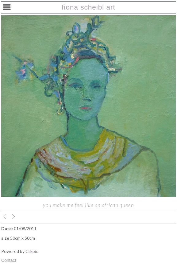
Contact (8, 260)
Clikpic (31, 251)
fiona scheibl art (88, 7)
